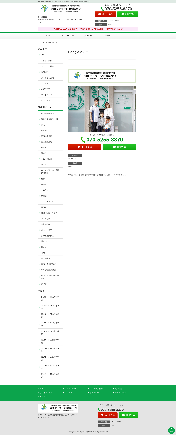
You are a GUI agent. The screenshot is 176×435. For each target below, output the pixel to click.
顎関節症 (44, 130)
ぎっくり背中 (46, 230)
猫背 (43, 179)
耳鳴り (44, 253)
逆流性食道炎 (46, 142)
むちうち (44, 190)
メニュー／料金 (68, 36)
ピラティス (45, 100)
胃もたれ (44, 153)
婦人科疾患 (45, 258)
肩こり (44, 165)
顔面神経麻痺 (46, 136)
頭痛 (43, 125)
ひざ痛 (44, 284)
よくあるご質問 (47, 78)
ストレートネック (48, 201)
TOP (48, 36)
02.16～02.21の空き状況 (50, 349)
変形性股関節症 (47, 236)
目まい (44, 247)
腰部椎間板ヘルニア (49, 213)
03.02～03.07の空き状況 (50, 332)
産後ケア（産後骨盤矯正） (50, 277)
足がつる (44, 241)
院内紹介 (44, 72)
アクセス (108, 36)
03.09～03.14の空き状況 (50, 324)
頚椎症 (44, 196)
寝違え (44, 185)
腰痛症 (44, 207)
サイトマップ (46, 95)
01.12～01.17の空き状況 (50, 375)
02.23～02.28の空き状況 (50, 341)
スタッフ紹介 (46, 61)
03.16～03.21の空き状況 (50, 315)
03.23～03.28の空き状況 (50, 307)
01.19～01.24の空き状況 (50, 367)
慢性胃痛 (44, 147)
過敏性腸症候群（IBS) (50, 119)
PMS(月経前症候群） (49, 270)
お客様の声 (88, 36)
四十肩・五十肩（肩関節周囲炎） (50, 171)
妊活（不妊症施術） (49, 264)
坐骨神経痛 (45, 224)
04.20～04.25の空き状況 (50, 298)
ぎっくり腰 (45, 219)
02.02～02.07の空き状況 (50, 358)
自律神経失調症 (47, 113)
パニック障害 (46, 159)
